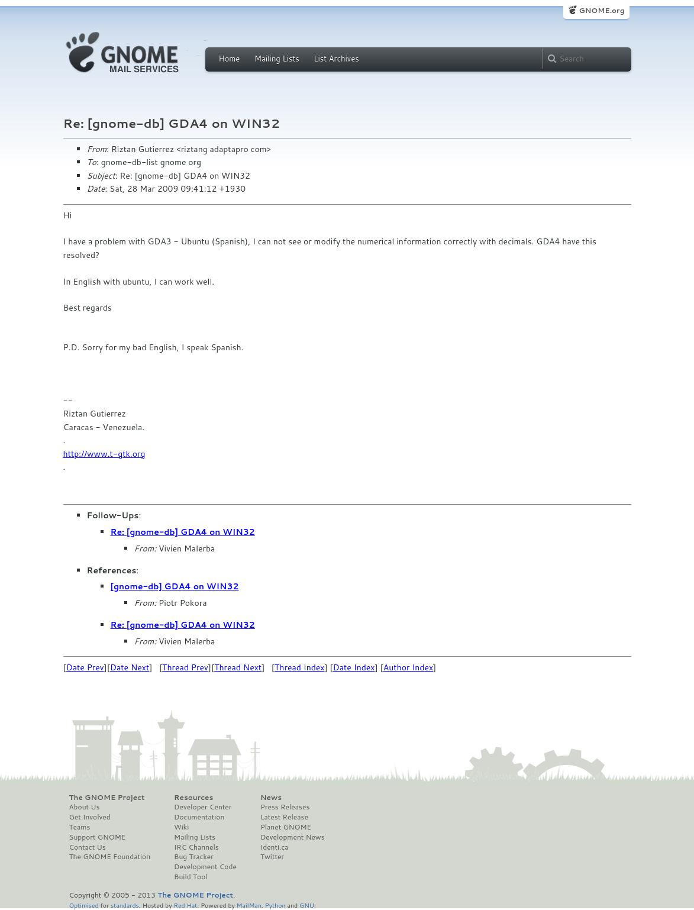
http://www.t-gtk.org (104, 454)
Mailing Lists (276, 58)
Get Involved (90, 817)
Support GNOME (97, 837)
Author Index (408, 667)
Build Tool (190, 877)
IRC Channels (196, 847)
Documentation (199, 817)
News (271, 797)
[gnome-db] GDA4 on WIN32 (175, 586)
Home (229, 58)
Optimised (84, 905)
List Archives (336, 58)
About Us (84, 807)
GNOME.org (601, 10)
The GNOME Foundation (110, 856)
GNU (306, 905)
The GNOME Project (107, 797)
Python (275, 905)
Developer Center (202, 807)
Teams (80, 827)
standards (125, 905)
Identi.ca (274, 847)
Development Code (205, 867)
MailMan (249, 905)
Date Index (354, 667)
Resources (193, 797)
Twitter (272, 856)
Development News (292, 837)
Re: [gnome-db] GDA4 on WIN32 (183, 532)
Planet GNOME (285, 827)
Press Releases (284, 807)
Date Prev (85, 667)
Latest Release (284, 817)
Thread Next (238, 667)
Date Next (129, 667)
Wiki (181, 827)
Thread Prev (185, 667)
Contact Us (87, 847)
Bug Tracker (194, 856)
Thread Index (300, 667)
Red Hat (185, 905)
